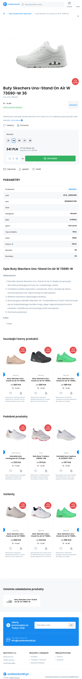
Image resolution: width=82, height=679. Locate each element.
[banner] (10, 4)
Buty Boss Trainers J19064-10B (41, 457)
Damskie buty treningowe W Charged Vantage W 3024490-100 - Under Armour (16, 457)
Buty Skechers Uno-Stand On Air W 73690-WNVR (41, 535)
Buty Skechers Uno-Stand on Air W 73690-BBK (41, 380)
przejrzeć (60, 660)
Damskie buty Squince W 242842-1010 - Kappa (66, 457)
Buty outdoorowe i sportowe (20, 14)
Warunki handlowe (38, 663)
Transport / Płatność (38, 660)
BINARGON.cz (74, 677)
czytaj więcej (15, 120)
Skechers (73, 105)
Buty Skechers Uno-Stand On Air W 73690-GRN (66, 380)
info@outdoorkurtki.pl (23, 640)
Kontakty (34, 657)
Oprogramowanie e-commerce (57, 677)
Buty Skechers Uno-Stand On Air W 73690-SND (16, 380)
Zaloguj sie (71, 625)
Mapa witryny (15, 678)
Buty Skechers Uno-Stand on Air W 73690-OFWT (16, 535)
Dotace (59, 657)
